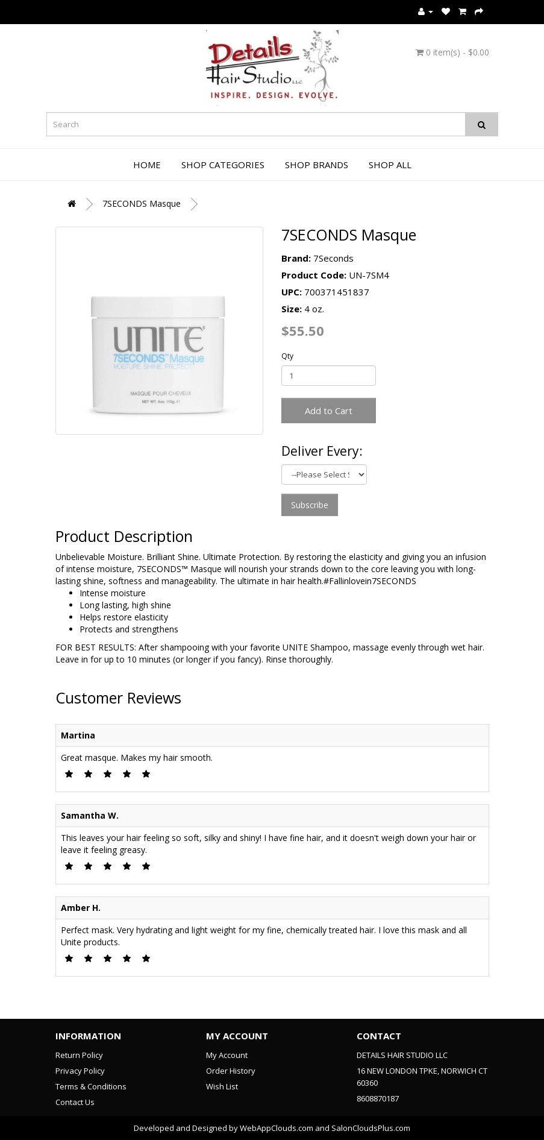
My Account (227, 1055)
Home (147, 165)
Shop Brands (316, 165)
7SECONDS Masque (141, 203)
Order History (230, 1070)
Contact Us (75, 1102)
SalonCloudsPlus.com (370, 1128)
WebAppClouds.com (276, 1128)
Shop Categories (222, 165)
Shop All (390, 165)
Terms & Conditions (91, 1086)
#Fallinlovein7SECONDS (370, 581)
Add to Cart (328, 411)
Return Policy (79, 1055)
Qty (287, 356)
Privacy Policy (80, 1070)
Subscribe (309, 505)
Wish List (222, 1086)
